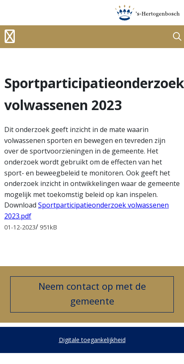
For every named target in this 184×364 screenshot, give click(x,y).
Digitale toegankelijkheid (92, 340)
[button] (177, 37)
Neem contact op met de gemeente (92, 293)
